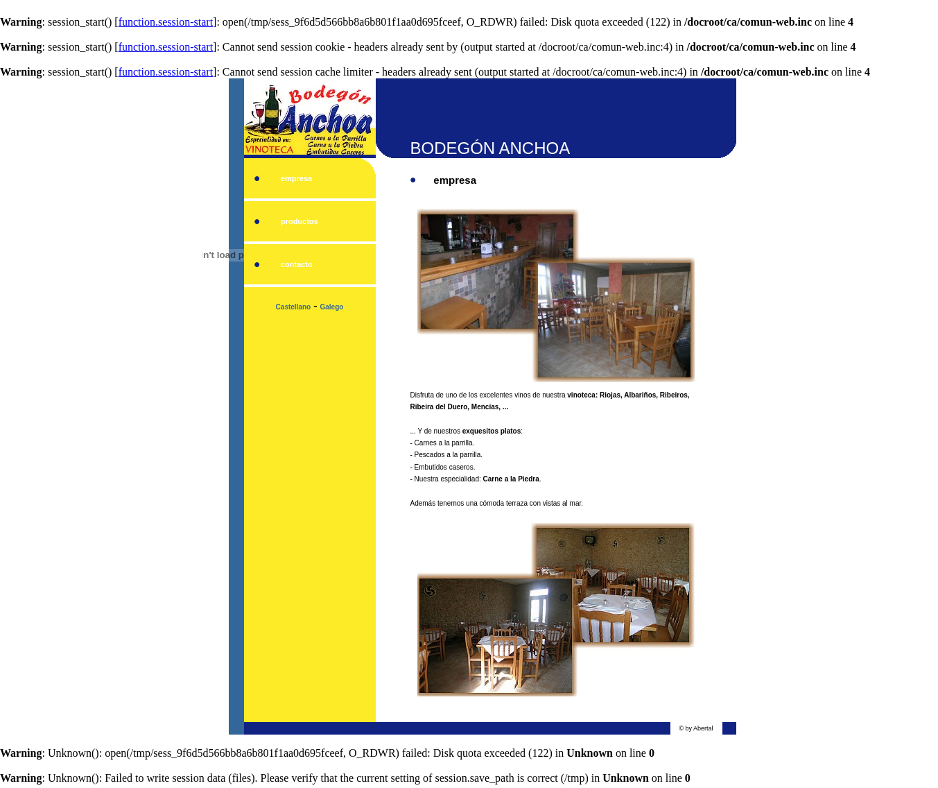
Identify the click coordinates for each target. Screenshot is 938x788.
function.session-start (166, 22)
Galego (332, 307)
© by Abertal (696, 728)
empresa (296, 178)
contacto (297, 264)
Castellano (293, 307)
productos (299, 221)
